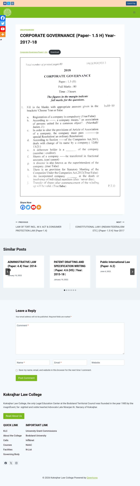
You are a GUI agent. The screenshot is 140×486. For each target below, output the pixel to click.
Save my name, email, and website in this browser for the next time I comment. (55, 370)
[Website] (107, 362)
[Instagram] (12, 3)
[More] (38, 207)
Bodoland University (36, 435)
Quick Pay (131, 3)
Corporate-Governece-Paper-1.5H (33, 52)
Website (96, 362)
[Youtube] (33, 207)
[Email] (70, 362)
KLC (5, 431)
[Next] (132, 271)
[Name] (33, 362)
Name (21, 362)
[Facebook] (5, 3)
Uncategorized (27, 30)
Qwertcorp (92, 477)
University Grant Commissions (41, 431)
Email (58, 362)
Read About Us (14, 415)
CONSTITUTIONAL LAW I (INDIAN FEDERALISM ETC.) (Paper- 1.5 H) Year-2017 (98, 226)
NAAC (29, 445)
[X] (8, 3)
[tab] (64, 290)
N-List (29, 449)
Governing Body (11, 454)
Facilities (7, 449)
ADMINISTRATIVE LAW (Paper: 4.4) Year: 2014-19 (22, 266)
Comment (23, 325)
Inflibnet (30, 440)
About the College (12, 435)
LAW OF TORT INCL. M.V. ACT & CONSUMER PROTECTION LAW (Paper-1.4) (42, 226)
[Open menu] (134, 12)
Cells (5, 440)
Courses (7, 445)
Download (55, 52)
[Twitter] (28, 207)
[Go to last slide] (7, 271)
